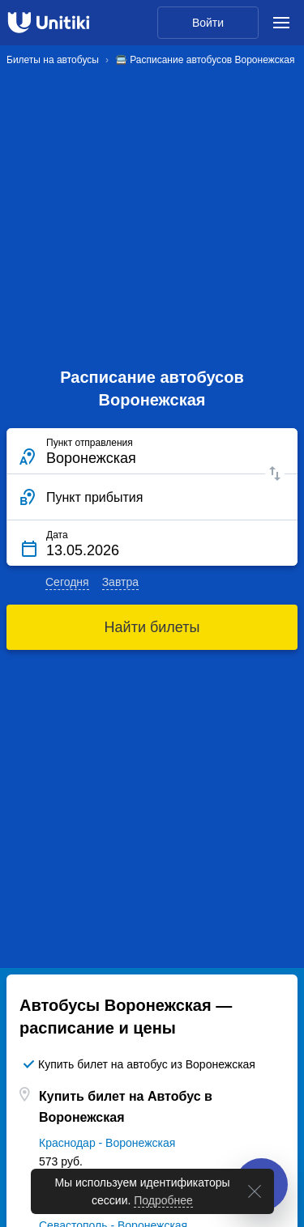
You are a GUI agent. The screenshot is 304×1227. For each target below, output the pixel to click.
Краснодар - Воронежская (107, 1142)
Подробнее (163, 1201)
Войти (208, 22)
